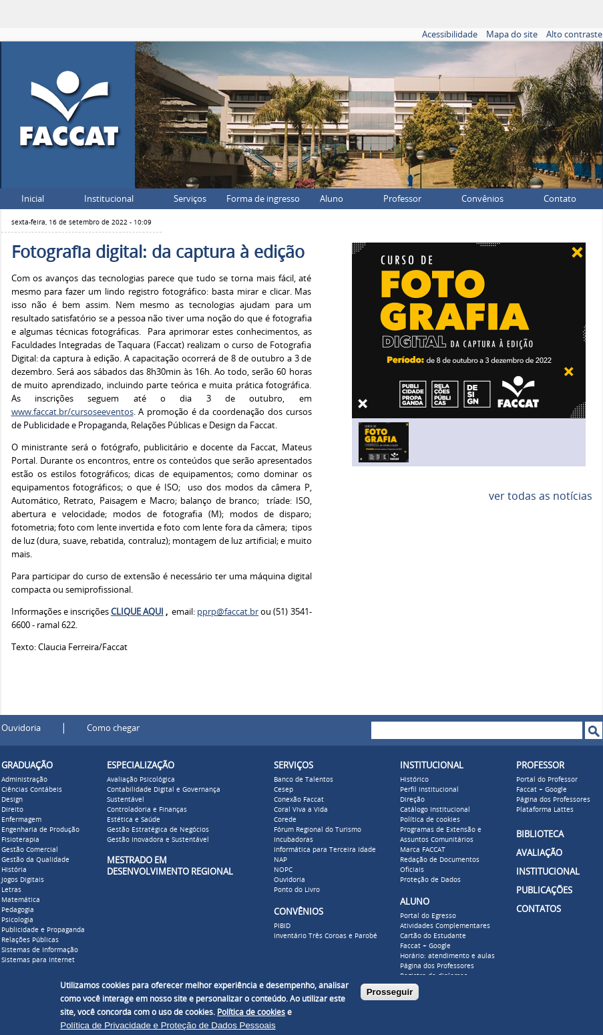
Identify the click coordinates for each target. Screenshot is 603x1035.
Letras (11, 890)
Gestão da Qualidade (35, 860)
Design (12, 800)
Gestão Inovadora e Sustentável (158, 840)
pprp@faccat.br (227, 612)
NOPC (283, 870)
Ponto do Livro (297, 890)
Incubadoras (293, 840)
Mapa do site (512, 34)
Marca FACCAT (422, 850)
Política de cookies (430, 820)
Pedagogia (17, 910)
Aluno (331, 199)
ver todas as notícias (540, 496)
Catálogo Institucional (435, 810)
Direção (412, 800)
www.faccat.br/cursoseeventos (72, 412)
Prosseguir (390, 992)
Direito (12, 810)
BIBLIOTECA (540, 834)
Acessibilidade (449, 34)
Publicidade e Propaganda (43, 930)
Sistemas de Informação (39, 950)
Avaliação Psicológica (141, 780)
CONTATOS (538, 909)
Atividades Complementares (445, 926)
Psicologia (17, 920)
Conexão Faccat (299, 800)
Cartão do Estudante (433, 936)
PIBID (282, 926)
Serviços (190, 199)
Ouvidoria (21, 728)
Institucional (109, 199)
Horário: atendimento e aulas (447, 956)
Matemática (20, 900)
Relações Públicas (30, 940)
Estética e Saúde (133, 820)
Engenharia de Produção (40, 830)
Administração (24, 780)
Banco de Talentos (303, 780)
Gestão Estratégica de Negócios (158, 830)
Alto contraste (574, 34)
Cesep (283, 790)
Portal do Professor (547, 780)
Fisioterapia (20, 840)
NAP (280, 860)
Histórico (414, 780)
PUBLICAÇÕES (544, 890)
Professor (402, 199)
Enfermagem (21, 820)
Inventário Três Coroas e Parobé (325, 936)
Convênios (482, 199)
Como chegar (113, 728)
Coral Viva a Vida (301, 810)
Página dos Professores (437, 966)
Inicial (32, 199)
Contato (560, 199)
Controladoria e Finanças (147, 810)
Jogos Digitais (22, 880)
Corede (285, 820)
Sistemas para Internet (38, 960)
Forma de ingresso (263, 199)
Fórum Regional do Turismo (317, 830)
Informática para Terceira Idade (325, 850)
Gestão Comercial (29, 850)
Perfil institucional (429, 790)
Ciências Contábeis (31, 790)
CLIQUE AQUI (137, 612)
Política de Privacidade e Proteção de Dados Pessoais (167, 1025)
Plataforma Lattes (545, 810)
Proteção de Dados (430, 880)
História (14, 870)
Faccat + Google (425, 946)
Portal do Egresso (428, 916)
